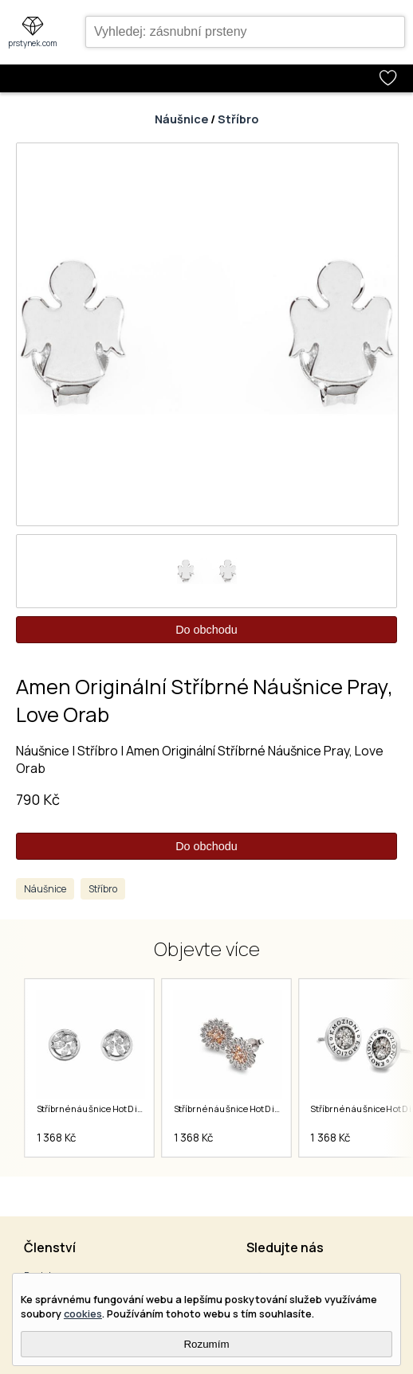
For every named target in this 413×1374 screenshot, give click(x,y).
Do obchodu (206, 629)
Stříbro (238, 119)
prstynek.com (32, 43)
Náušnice (181, 119)
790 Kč (38, 799)
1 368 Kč (56, 1137)
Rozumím (206, 1344)
